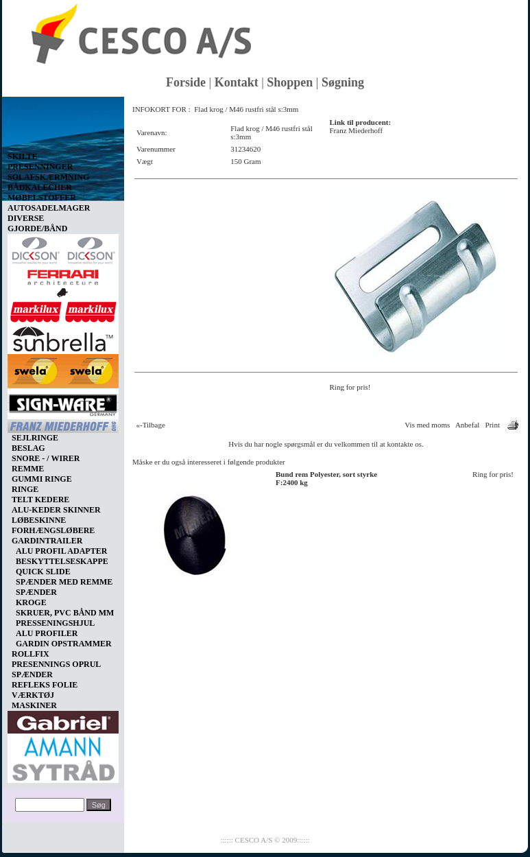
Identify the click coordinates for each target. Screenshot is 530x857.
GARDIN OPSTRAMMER (64, 643)
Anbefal (467, 425)
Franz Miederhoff (356, 130)
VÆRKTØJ (33, 695)
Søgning (343, 82)
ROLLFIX (30, 654)
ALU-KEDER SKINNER (56, 510)
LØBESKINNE (39, 520)
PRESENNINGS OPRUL (56, 664)
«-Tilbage (150, 425)
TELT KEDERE (40, 499)
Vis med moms (427, 425)
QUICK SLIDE (43, 571)
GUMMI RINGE (42, 479)
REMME (28, 468)
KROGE (31, 602)
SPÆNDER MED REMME (64, 582)
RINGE (25, 489)
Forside (186, 82)
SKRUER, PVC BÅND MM (65, 613)
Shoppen (290, 82)
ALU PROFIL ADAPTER (61, 551)
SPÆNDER (36, 592)
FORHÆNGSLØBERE (53, 530)
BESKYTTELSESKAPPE (62, 561)
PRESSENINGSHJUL (55, 623)
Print (492, 425)
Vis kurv (23, 107)
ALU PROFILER (46, 633)
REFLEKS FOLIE (44, 685)
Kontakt (236, 82)
